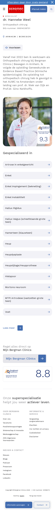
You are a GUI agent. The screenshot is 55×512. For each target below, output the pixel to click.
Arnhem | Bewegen (18, 37)
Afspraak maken (39, 9)
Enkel (8, 175)
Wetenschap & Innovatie (13, 430)
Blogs (5, 459)
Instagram (7, 470)
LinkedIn (6, 478)
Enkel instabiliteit (15, 197)
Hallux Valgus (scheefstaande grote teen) (25, 220)
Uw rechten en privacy (39, 429)
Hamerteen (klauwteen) (18, 232)
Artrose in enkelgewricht (19, 164)
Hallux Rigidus (13, 208)
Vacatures (7, 423)
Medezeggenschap (10, 434)
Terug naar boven (35, 496)
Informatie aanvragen (16, 505)
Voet (7, 311)
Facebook (7, 474)
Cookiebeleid (34, 433)
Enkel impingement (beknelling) (23, 186)
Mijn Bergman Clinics (21, 358)
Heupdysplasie (13, 254)
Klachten (33, 425)
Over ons (6, 419)
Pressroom (7, 467)
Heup (8, 243)
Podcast (6, 463)
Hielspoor (10, 276)
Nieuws (6, 455)
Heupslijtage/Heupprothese (21, 265)
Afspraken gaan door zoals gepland (27, 2)
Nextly (22, 496)
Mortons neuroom (15, 287)
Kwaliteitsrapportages (12, 427)
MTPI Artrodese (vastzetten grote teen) (24, 299)
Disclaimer (33, 437)
